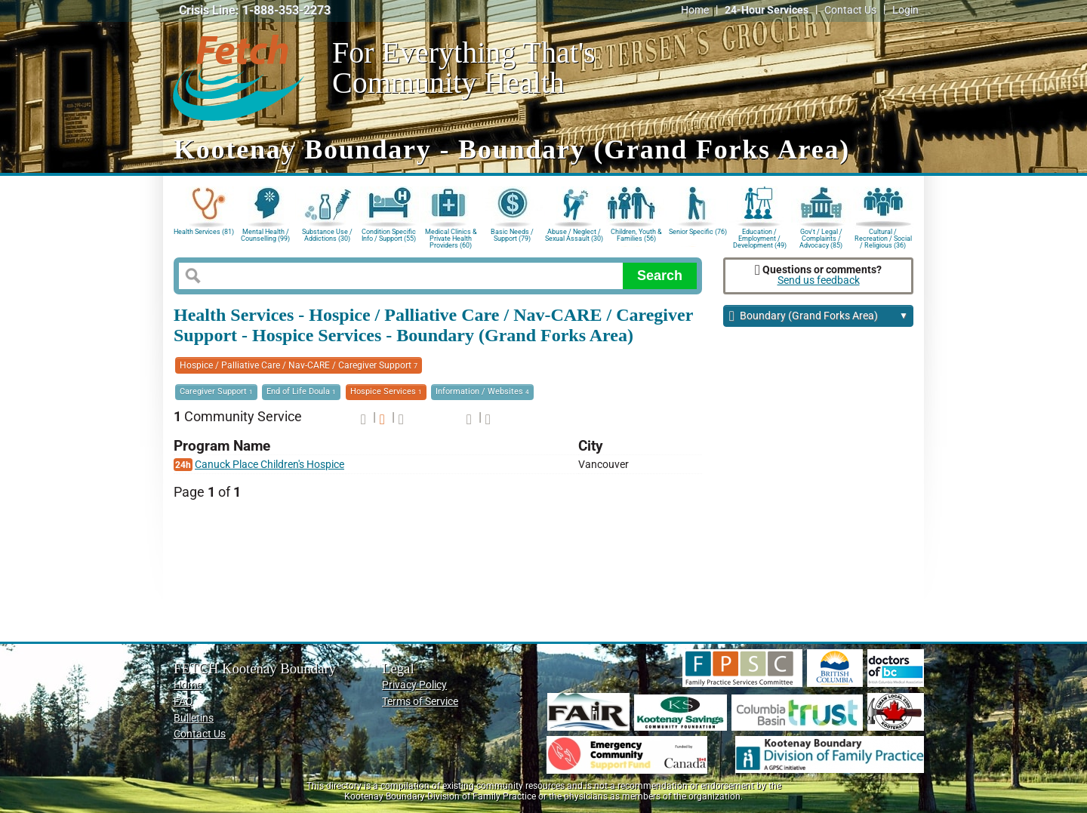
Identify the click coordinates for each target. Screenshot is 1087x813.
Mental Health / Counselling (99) (265, 235)
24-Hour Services (766, 10)
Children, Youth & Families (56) (636, 235)
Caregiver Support (216, 391)
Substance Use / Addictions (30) (327, 235)
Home (695, 10)
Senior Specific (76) (698, 232)
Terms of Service (420, 701)
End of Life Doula (301, 391)
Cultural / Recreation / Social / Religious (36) (883, 237)
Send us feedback (819, 280)
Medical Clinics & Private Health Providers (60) (451, 237)
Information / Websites (482, 391)
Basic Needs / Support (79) (512, 235)
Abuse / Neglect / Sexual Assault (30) (574, 235)
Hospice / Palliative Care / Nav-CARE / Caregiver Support (298, 365)
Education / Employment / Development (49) (760, 237)
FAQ (183, 701)
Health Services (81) (204, 232)
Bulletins (194, 718)
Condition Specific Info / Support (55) (389, 235)
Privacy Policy (414, 685)
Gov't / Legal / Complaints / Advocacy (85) (820, 237)
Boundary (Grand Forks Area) (818, 316)
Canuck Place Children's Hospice (269, 464)
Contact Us (850, 10)
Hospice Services (386, 391)
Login (905, 10)
